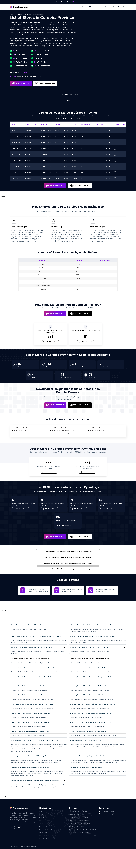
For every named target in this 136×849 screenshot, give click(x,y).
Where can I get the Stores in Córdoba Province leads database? (90, 625)
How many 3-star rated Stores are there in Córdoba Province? (30, 722)
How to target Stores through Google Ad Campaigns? (87, 756)
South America (19, 14)
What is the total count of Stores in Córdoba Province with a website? (32, 704)
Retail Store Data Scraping (78, 826)
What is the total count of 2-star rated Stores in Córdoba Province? (91, 722)
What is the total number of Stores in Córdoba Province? (28, 625)
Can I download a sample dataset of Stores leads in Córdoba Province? (92, 636)
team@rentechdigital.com (108, 814)
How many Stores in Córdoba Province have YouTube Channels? (31, 695)
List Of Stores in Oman (96, 428)
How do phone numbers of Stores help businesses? (86, 767)
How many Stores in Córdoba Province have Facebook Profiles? (31, 677)
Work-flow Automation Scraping (79, 832)
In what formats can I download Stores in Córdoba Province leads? (32, 647)
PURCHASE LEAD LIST (21, 83)
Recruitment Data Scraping (78, 820)
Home (41, 812)
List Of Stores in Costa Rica (21, 428)
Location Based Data (46, 835)
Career (41, 818)
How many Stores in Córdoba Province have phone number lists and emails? (35, 668)
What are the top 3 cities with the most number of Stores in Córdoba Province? (35, 740)
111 (86, 336)
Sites (41, 823)
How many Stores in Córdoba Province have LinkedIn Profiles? (89, 668)
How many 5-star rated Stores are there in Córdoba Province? (30, 713)
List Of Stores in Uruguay (97, 430)
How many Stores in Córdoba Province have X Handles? (28, 686)
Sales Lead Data (74, 815)
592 (50, 336)
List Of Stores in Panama (20, 430)
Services (82, 7)
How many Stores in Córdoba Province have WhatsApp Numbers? (90, 695)
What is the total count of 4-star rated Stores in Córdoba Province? (91, 713)
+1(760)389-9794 (106, 811)
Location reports (104, 7)
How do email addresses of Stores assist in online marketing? (30, 767)
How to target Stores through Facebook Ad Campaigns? (28, 756)
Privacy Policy (44, 832)
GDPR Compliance (45, 829)
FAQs (41, 815)
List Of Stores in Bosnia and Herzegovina (63, 430)
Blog (114, 7)
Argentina (28, 14)
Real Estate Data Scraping (78, 812)
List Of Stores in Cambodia (59, 428)
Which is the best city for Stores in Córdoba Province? (87, 740)
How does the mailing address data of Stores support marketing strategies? (35, 780)
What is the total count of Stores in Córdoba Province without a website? (92, 704)
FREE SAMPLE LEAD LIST (45, 83)
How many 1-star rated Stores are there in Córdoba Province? (30, 731)
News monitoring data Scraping (79, 823)
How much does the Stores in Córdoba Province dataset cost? (89, 647)
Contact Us (76, 2)
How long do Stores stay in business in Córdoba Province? (88, 731)
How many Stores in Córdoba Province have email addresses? (89, 658)
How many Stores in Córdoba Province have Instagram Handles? (90, 677)
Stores (12, 14)
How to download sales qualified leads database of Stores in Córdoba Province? (36, 636)
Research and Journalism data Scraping (82, 829)
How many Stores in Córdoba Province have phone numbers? (30, 658)
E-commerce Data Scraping (78, 818)
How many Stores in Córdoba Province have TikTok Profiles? (89, 686)
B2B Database (92, 7)
